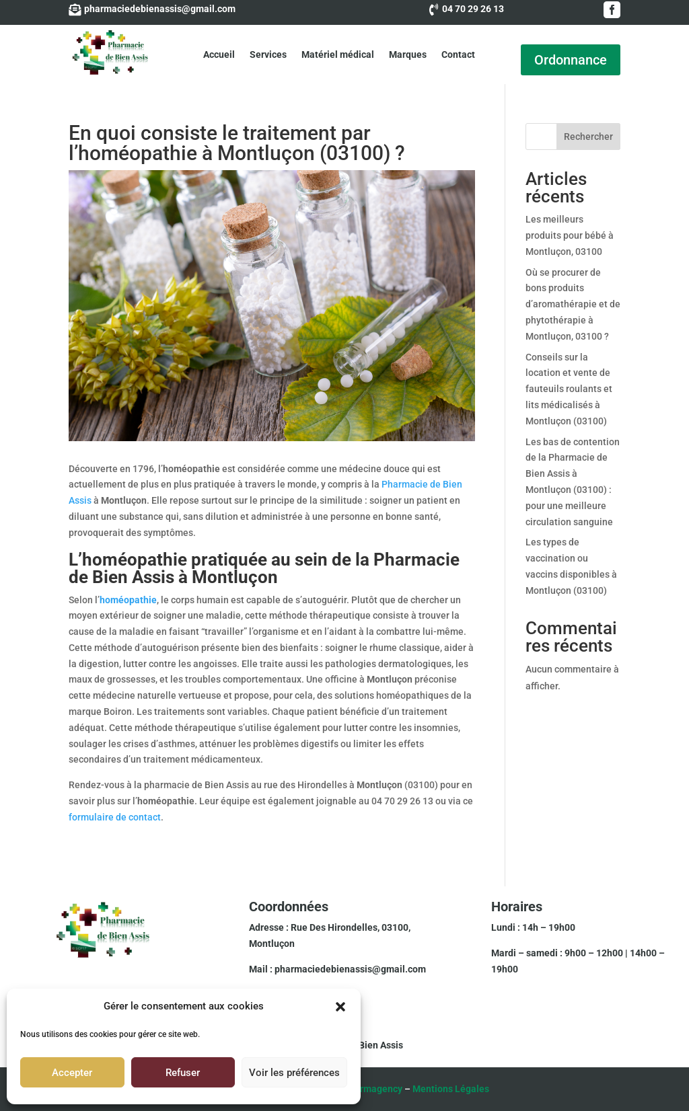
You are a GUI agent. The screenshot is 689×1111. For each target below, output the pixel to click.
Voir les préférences (294, 1073)
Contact (458, 54)
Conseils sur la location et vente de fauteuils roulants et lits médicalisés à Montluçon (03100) (568, 389)
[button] (340, 1006)
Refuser (183, 1073)
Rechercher (588, 136)
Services (268, 54)
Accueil (219, 54)
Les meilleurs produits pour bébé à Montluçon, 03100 (569, 235)
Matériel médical (337, 54)
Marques (408, 54)
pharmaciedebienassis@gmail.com (350, 969)
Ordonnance (570, 60)
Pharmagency (372, 1088)
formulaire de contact (115, 817)
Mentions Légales (450, 1088)
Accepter (72, 1073)
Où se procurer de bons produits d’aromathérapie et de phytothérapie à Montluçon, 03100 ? (572, 304)
